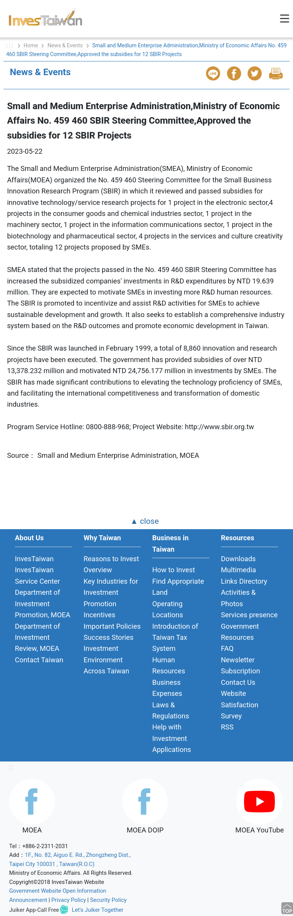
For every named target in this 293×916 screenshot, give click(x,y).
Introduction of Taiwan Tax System (175, 637)
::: (10, 767)
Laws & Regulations (170, 710)
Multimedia (238, 570)
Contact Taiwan (39, 660)
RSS (227, 727)
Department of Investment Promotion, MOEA (42, 603)
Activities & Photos (238, 597)
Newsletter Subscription (240, 665)
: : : (10, 45)
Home (31, 45)
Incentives (99, 615)
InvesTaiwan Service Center (37, 575)
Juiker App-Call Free (34, 909)
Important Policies (112, 626)
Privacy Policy (69, 900)
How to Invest (173, 570)
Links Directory (244, 581)
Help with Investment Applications (171, 738)
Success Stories (109, 637)
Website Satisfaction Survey (239, 704)
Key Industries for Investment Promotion (111, 592)
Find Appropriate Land (178, 586)
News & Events (64, 45)
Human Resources (168, 665)
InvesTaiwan (34, 559)
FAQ (227, 648)
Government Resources (240, 631)
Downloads (238, 559)
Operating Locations (167, 609)
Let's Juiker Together (97, 909)
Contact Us (238, 682)
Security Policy (108, 900)
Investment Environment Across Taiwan (106, 659)
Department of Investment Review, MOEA (37, 637)
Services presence (249, 615)
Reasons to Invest (111, 559)
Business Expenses (167, 687)
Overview (98, 570)
